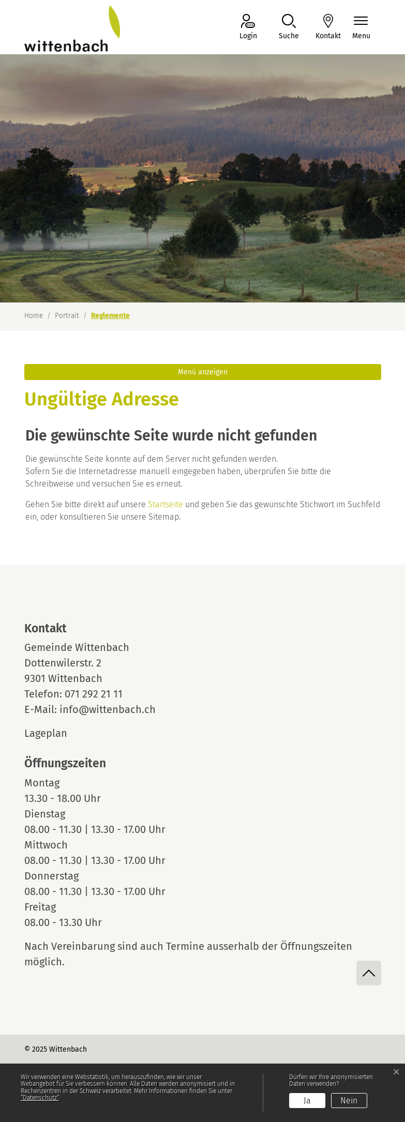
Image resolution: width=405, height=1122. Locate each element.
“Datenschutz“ (39, 1097)
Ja (307, 1100)
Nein (348, 1100)
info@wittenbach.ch (107, 709)
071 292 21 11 (94, 694)
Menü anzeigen (203, 372)
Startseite (165, 504)
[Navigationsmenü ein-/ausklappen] (361, 27)
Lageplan (55, 733)
